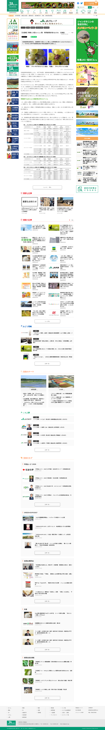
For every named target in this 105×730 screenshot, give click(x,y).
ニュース (23, 27)
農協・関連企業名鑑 (92, 712)
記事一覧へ (47, 363)
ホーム (9, 707)
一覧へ (72, 32)
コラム (9, 714)
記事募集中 (90, 707)
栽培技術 (33, 27)
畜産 (39, 707)
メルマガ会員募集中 (66, 710)
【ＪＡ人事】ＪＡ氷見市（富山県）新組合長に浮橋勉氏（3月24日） (50, 435)
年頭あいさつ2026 (30, 464)
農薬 (36, 331)
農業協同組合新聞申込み (93, 710)
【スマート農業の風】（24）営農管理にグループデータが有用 (61, 398)
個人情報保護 (78, 710)
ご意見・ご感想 (65, 712)
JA (8, 712)
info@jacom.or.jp (65, 724)
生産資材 (24, 714)
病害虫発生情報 (39, 27)
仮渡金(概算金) (29, 561)
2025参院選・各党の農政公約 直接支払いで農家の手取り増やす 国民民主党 (33, 399)
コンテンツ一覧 (65, 714)
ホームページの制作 (79, 712)
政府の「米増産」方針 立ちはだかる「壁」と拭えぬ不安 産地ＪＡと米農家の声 (33, 395)
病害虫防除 (46, 27)
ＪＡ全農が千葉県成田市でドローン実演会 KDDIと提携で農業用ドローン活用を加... (62, 401)
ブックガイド (54, 714)
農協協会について (79, 707)
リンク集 (64, 707)
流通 (39, 710)
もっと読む (47, 321)
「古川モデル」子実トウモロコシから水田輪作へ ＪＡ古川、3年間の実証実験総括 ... (33, 404)
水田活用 (33, 389)
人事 (36, 417)
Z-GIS (61, 389)
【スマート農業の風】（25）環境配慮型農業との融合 (61, 394)
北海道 (28, 27)
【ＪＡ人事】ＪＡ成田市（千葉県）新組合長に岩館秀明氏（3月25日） (50, 443)
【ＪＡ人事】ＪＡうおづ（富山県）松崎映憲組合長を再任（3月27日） (50, 419)
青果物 (39, 712)
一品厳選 (53, 712)
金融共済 (24, 712)
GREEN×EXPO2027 (30, 512)
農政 (36, 354)
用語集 (52, 707)
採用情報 (53, 710)
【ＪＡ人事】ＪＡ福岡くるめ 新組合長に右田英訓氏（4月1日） (49, 427)
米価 (25, 609)
